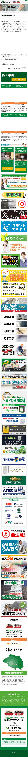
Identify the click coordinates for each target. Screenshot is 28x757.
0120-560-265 (15, 636)
